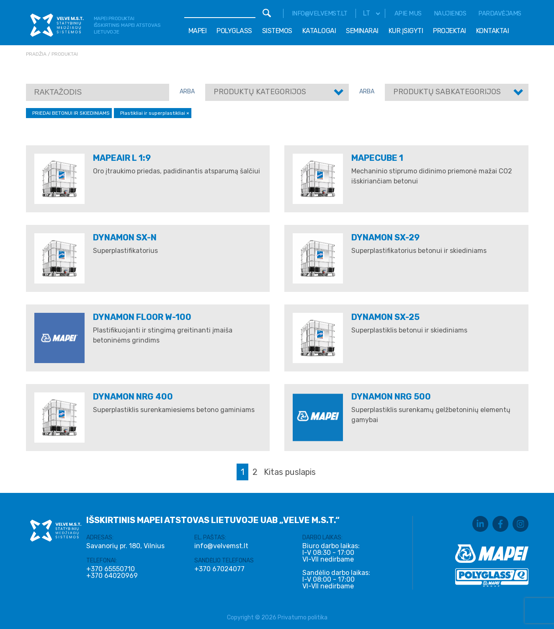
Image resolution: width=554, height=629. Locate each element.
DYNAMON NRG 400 (133, 397)
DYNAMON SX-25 (385, 317)
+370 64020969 (112, 575)
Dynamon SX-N (125, 237)
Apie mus (408, 13)
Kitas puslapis (290, 472)
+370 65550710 (110, 569)
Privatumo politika (302, 617)
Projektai (449, 31)
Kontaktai (492, 31)
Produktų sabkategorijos (447, 91)
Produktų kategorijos (260, 91)
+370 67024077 (219, 569)
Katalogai (319, 31)
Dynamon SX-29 (385, 237)
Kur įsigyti (406, 31)
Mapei (197, 31)
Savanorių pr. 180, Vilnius (125, 546)
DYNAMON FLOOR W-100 (142, 317)
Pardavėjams (499, 13)
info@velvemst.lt (320, 13)
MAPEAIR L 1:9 (122, 158)
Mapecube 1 (377, 158)
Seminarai (362, 31)
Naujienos (450, 13)
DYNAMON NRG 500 (391, 397)
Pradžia (36, 54)
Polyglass (234, 31)
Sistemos (277, 31)
